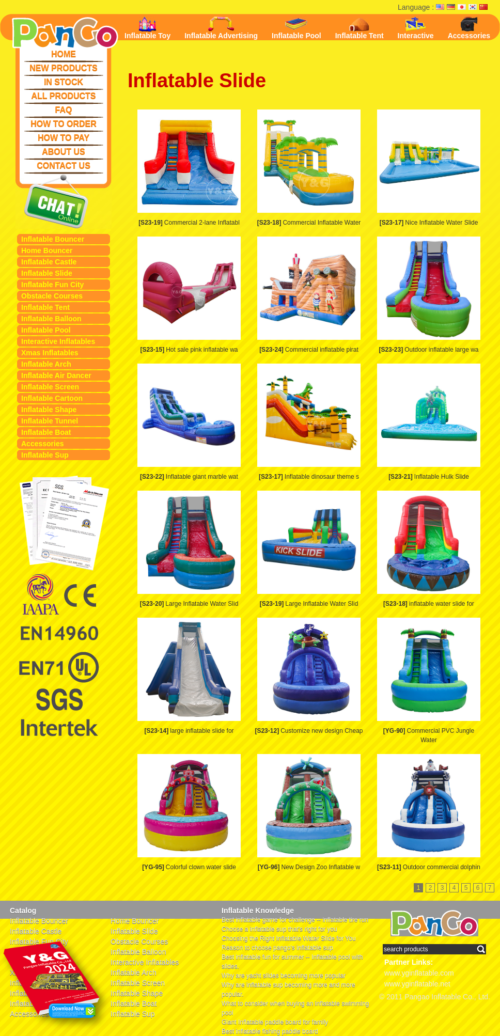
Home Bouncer (47, 250)
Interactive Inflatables (58, 341)
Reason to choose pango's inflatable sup (277, 947)
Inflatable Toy (147, 28)
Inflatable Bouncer (52, 239)
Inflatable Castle (48, 262)
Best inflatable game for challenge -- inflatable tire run (295, 919)
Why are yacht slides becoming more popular (284, 975)
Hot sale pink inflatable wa (189, 349)
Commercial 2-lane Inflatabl (189, 222)
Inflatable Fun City (52, 284)
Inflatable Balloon (51, 319)
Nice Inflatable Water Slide (429, 222)
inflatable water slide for (428, 603)
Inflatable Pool (46, 330)
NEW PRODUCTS (63, 68)
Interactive (416, 28)
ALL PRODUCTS (63, 95)
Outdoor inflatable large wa (428, 349)
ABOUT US (63, 151)
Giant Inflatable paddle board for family (275, 1022)
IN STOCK (63, 81)
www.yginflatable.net (417, 984)
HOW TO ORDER (63, 123)
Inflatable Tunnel (49, 421)
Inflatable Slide (46, 273)
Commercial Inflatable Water (309, 222)
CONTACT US (63, 165)
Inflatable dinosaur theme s (309, 476)
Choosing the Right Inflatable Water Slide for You (289, 938)
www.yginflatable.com (419, 973)
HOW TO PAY (63, 137)
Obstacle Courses (52, 296)
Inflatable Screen (50, 387)
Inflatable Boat (46, 432)
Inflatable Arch (46, 364)
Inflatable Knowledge (258, 910)
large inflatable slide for (188, 730)
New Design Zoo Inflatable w (309, 867)
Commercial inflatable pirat (308, 349)
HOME (63, 54)
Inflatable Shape (48, 409)
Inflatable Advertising (221, 28)
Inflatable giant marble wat (189, 476)
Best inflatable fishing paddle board (270, 1031)
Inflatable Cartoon (52, 398)
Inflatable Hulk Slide (428, 476)
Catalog (23, 910)
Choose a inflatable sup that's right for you (279, 929)
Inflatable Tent (45, 307)
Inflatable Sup (45, 455)
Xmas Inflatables (50, 353)
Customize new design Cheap (309, 730)
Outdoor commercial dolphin (428, 867)
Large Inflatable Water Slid (189, 603)
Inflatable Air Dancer (56, 375)
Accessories (42, 443)
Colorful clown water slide (189, 867)
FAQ (63, 109)
